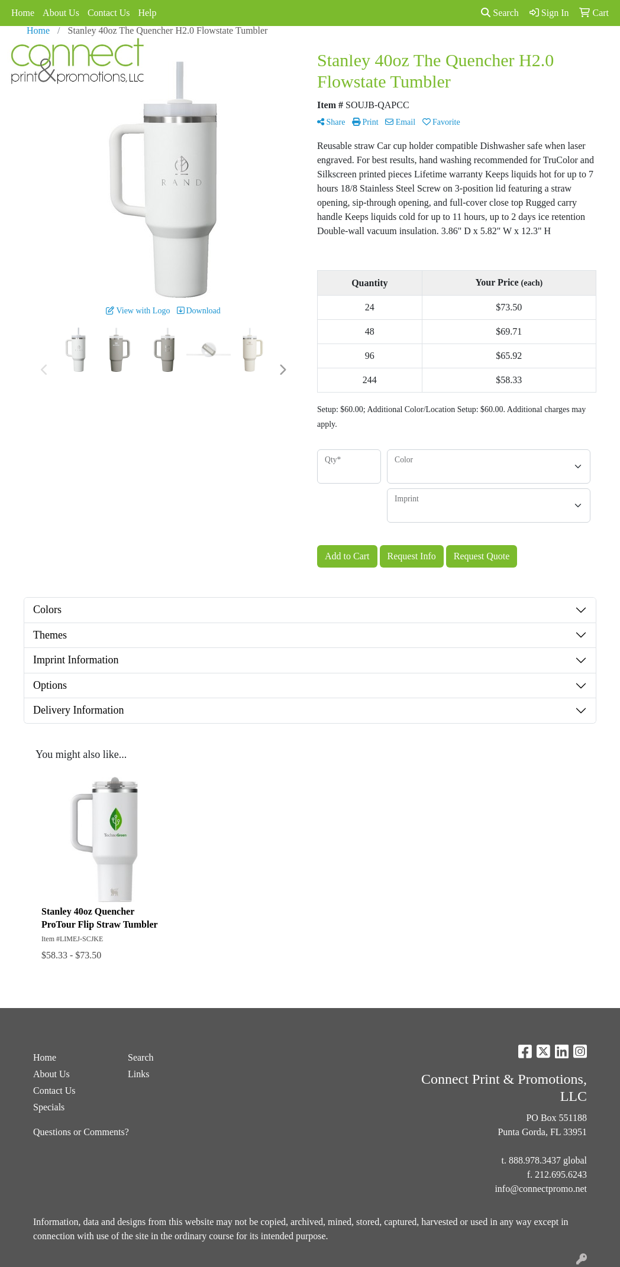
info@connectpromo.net (541, 1189)
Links (419, 52)
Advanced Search (324, 52)
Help (147, 13)
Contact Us (109, 13)
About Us (61, 13)
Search (500, 13)
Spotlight (456, 52)
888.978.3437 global (548, 1160)
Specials (382, 52)
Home (22, 13)
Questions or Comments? (81, 1132)
